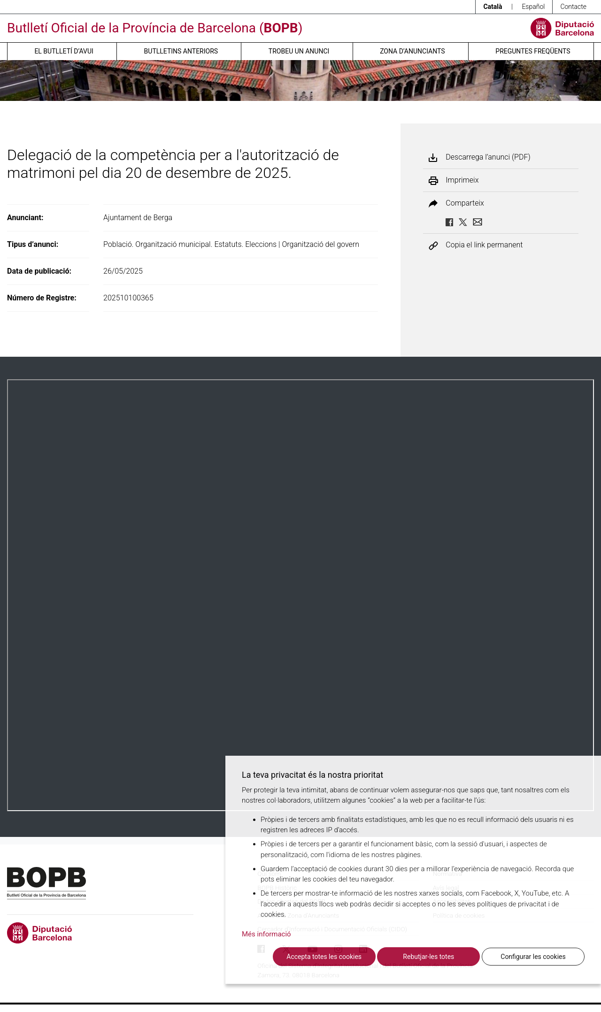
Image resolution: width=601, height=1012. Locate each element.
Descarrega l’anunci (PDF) (488, 157)
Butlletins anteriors (181, 51)
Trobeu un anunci (299, 51)
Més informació (266, 934)
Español (533, 6)
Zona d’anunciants (412, 51)
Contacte (573, 6)
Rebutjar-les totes (428, 956)
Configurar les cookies (533, 956)
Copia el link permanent (484, 245)
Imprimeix (462, 180)
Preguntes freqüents (532, 51)
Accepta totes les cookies (324, 956)
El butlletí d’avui (63, 51)
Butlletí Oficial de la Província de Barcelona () (154, 28)
